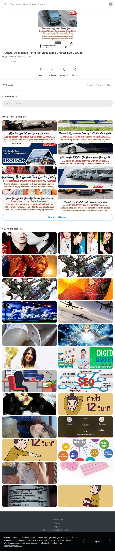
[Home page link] (5, 4)
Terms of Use (57, 520)
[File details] (29, 131)
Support (57, 526)
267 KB (13, 61)
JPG (5, 61)
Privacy (57, 523)
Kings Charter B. (9, 56)
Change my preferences (13, 546)
